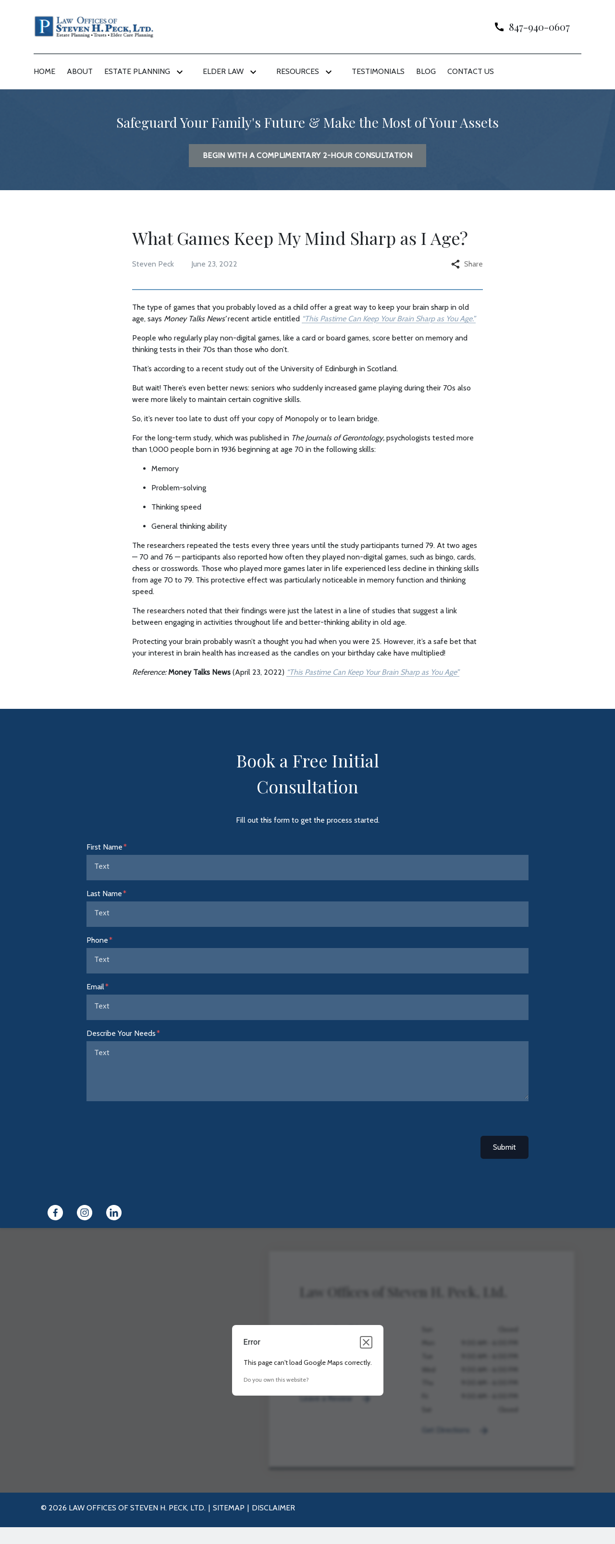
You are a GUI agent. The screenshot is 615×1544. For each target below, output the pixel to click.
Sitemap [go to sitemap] (229, 1507)
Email (95, 986)
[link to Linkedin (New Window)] (114, 1212)
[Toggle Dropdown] (181, 72)
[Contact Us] (470, 71)
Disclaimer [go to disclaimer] (273, 1507)
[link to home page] (94, 26)
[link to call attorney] (527, 27)
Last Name (104, 893)
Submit (504, 1147)
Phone (97, 940)
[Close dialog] (366, 1342)
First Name (104, 846)
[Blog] (426, 71)
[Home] (44, 71)
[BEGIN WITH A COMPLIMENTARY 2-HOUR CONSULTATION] (307, 155)
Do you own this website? (276, 1379)
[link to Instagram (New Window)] (84, 1212)
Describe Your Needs (121, 1033)
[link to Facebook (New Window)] (55, 1212)
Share (467, 263)
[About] (80, 71)
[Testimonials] (378, 71)
